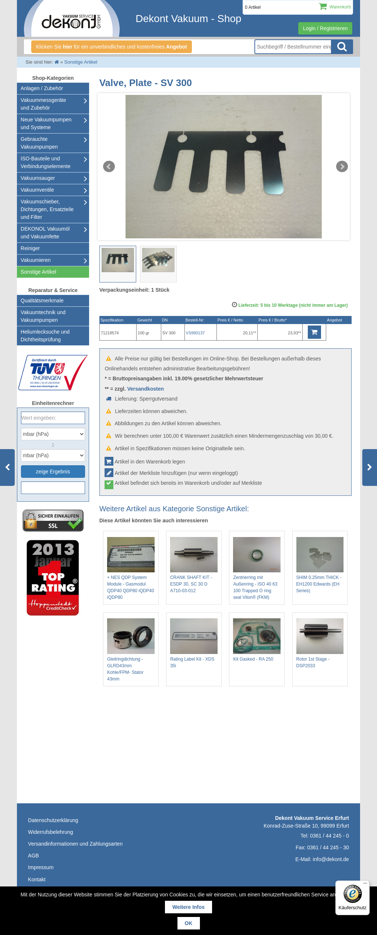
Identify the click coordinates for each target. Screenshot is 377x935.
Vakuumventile (37, 190)
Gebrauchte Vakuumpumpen (39, 143)
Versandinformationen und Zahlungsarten (75, 844)
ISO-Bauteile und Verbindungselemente (45, 162)
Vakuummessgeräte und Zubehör (43, 104)
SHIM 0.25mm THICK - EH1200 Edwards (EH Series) (320, 565)
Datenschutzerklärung (53, 820)
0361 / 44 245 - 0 (329, 836)
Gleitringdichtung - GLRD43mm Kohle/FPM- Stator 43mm (131, 650)
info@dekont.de (331, 859)
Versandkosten (145, 389)
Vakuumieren (35, 260)
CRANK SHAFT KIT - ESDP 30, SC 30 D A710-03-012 (194, 565)
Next (342, 167)
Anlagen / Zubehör (42, 88)
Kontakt (36, 879)
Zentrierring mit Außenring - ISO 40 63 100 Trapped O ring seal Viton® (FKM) (257, 568)
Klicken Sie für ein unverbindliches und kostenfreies (111, 47)
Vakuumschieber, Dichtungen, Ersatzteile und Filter (47, 209)
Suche (342, 46)
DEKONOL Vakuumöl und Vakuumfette (45, 232)
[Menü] (365, 885)
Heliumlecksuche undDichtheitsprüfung (45, 335)
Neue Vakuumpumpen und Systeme (46, 123)
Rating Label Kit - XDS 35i (194, 643)
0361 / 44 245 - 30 (328, 847)
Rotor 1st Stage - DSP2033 (320, 643)
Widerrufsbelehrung (50, 832)
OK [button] (189, 923)
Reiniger (30, 248)
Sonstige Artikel (38, 272)
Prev (109, 167)
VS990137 (195, 333)
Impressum (40, 867)
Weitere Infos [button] (188, 907)
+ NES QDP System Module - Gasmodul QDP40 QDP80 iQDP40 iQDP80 (131, 568)
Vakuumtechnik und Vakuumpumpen (43, 316)
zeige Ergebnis (53, 471)
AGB (33, 855)
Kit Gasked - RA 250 (257, 640)
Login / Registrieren (325, 28)
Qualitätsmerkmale (42, 300)
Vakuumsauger (38, 178)
